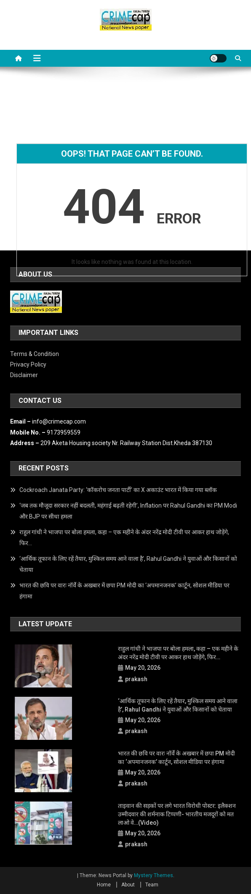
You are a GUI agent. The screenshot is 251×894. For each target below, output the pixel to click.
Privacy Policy (28, 364)
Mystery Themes (153, 875)
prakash (136, 679)
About (128, 885)
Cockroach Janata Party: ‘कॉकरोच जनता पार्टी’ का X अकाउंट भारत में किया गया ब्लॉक (118, 489)
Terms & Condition (34, 354)
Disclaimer (24, 375)
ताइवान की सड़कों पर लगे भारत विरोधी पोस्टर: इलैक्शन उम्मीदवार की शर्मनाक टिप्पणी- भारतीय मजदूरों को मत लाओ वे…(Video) (177, 814)
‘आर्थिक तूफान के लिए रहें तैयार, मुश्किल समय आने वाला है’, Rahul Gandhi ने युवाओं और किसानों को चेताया (128, 564)
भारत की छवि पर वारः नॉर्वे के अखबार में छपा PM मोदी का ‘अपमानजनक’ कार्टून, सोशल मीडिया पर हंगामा (124, 591)
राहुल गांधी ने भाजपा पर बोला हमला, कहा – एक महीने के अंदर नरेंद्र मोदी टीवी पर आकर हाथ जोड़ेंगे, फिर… (124, 537)
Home (104, 885)
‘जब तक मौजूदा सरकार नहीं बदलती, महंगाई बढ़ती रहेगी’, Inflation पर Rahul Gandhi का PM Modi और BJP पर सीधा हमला (128, 511)
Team (151, 885)
